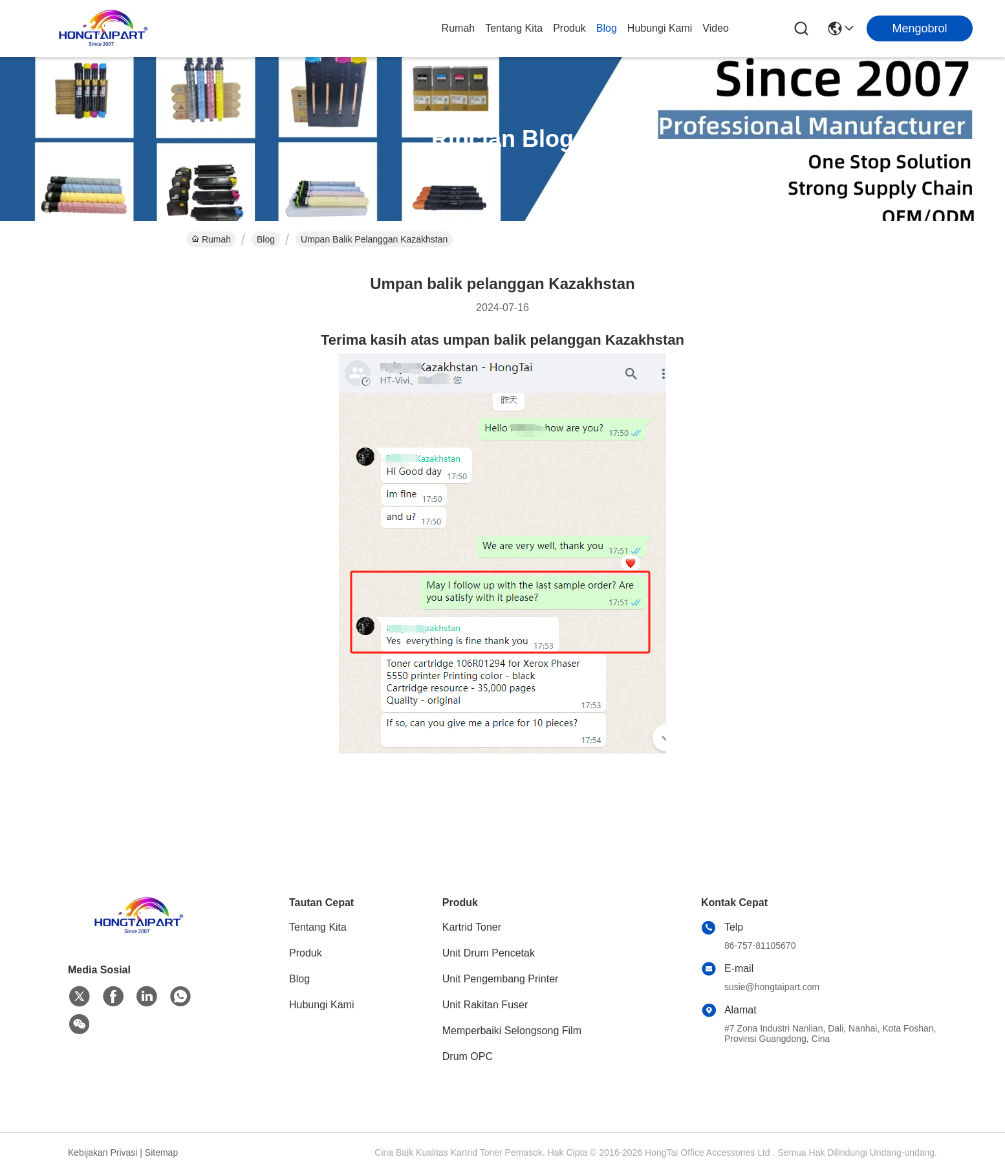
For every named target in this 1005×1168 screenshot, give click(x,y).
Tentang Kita (514, 28)
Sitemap (161, 1152)
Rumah (458, 28)
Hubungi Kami (660, 28)
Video (715, 28)
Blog (606, 28)
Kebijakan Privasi (102, 1152)
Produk (569, 28)
